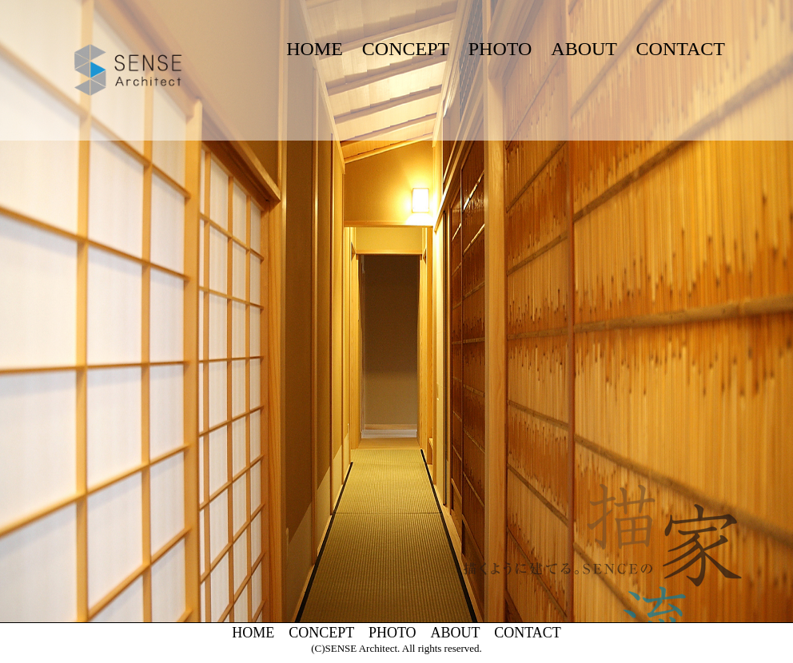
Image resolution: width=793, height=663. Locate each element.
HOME (314, 48)
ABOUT (583, 48)
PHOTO (500, 48)
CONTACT (680, 48)
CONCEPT (405, 48)
